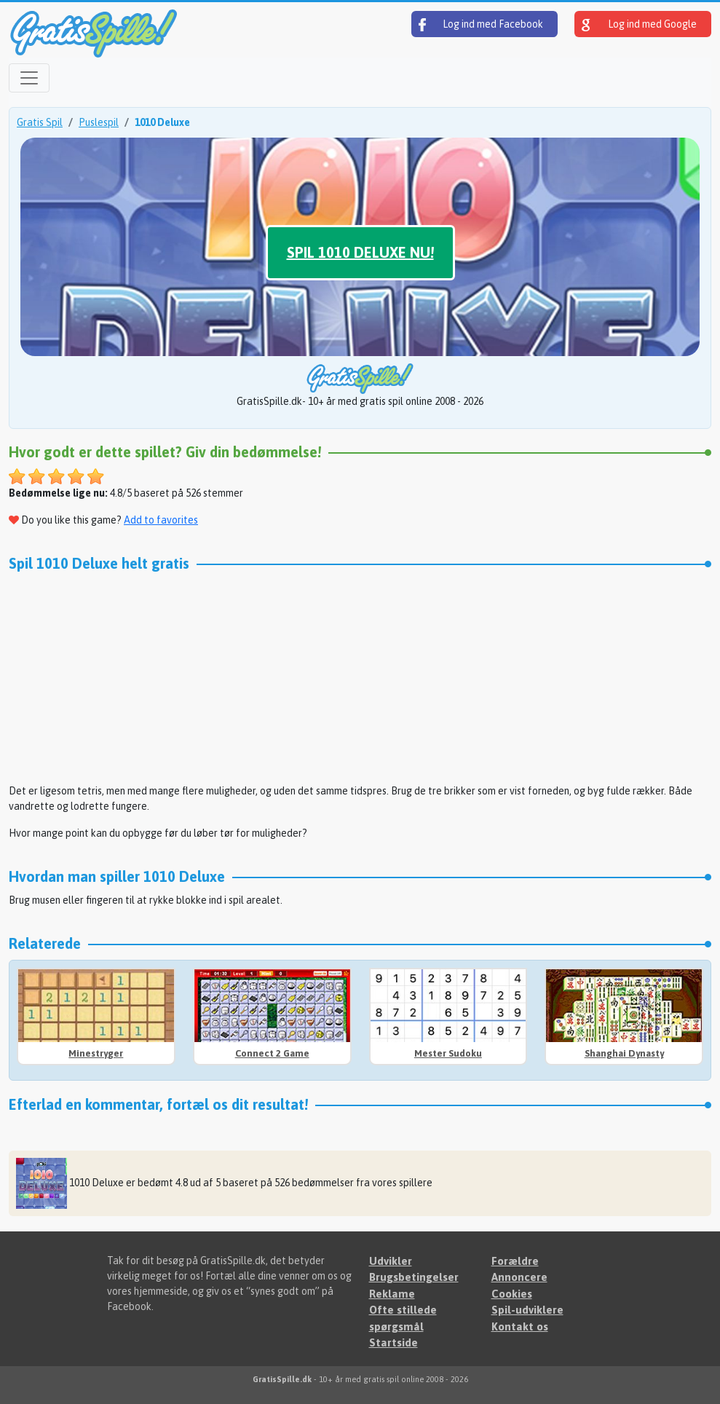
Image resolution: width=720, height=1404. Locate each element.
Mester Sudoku (448, 1053)
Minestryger (95, 1053)
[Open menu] (29, 77)
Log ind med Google (639, 24)
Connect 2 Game (272, 1053)
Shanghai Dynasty (624, 1053)
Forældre (515, 1261)
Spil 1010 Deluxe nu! (360, 252)
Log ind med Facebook (481, 24)
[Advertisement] (360, 682)
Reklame (392, 1293)
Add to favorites (161, 520)
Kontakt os (519, 1326)
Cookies (511, 1293)
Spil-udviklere (527, 1310)
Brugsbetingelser (414, 1277)
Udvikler (390, 1261)
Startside (393, 1342)
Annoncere (519, 1277)
